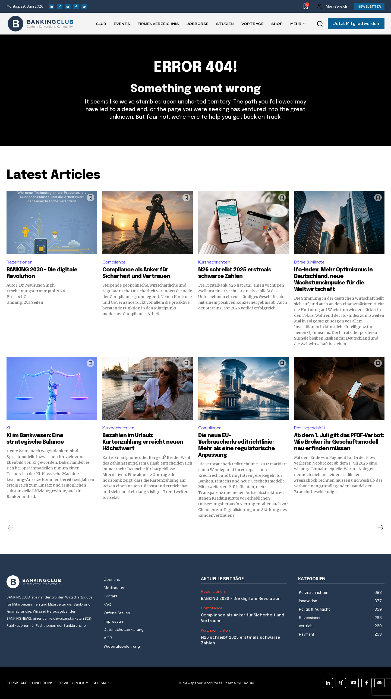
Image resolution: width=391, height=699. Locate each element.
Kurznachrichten (214, 262)
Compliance (114, 262)
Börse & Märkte (309, 262)
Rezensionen (20, 262)
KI (8, 428)
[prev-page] (11, 528)
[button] (320, 24)
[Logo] (40, 23)
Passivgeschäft (310, 428)
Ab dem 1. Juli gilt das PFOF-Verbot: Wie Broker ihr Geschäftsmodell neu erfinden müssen (339, 442)
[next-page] (380, 528)
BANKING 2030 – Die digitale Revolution (240, 599)
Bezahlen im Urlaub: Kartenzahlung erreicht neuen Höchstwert (142, 442)
